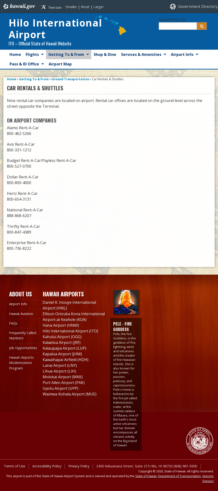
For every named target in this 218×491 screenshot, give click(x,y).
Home (15, 54)
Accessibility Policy (46, 466)
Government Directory (198, 6)
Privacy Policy (78, 466)
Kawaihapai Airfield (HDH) (65, 359)
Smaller (71, 7)
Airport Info (182, 54)
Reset (85, 7)
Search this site (172, 19)
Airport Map (60, 64)
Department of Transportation (179, 476)
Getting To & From (66, 54)
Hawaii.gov (18, 6)
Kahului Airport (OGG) (62, 336)
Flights (32, 54)
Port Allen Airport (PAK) (64, 382)
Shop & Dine (105, 54)
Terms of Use (14, 466)
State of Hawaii (146, 476)
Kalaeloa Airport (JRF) (62, 342)
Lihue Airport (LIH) (59, 371)
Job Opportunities (23, 348)
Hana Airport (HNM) (61, 325)
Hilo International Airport (55, 28)
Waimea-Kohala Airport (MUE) (69, 394)
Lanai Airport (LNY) (60, 365)
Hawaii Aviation (21, 313)
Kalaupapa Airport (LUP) (64, 348)
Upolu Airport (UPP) (60, 388)
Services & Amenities (141, 54)
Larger (98, 7)
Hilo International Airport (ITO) (70, 331)
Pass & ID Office (24, 64)
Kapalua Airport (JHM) (62, 354)
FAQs (13, 323)
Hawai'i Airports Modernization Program (21, 362)
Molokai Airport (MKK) (63, 376)
